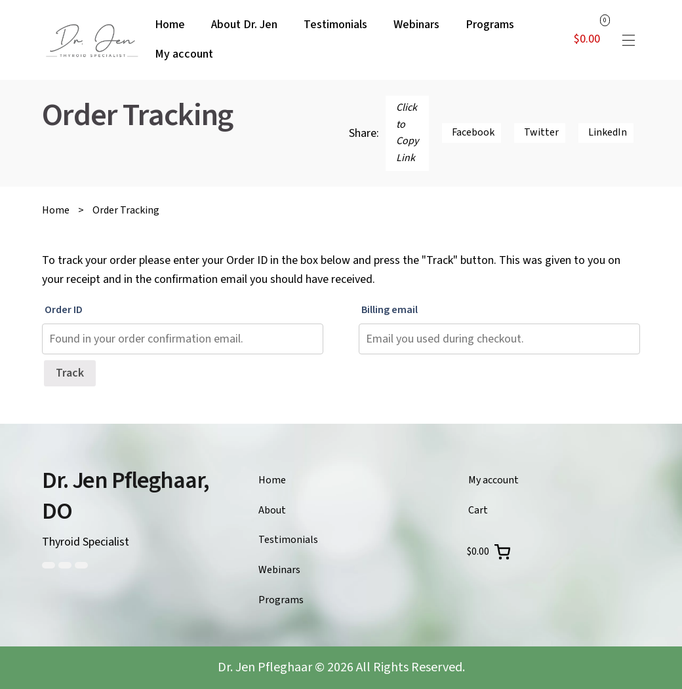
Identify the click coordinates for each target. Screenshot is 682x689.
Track (70, 373)
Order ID (64, 310)
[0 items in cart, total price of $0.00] (488, 552)
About (272, 510)
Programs (281, 600)
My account (493, 480)
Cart (478, 510)
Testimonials (288, 539)
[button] (628, 39)
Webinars (279, 570)
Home (56, 210)
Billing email (389, 310)
